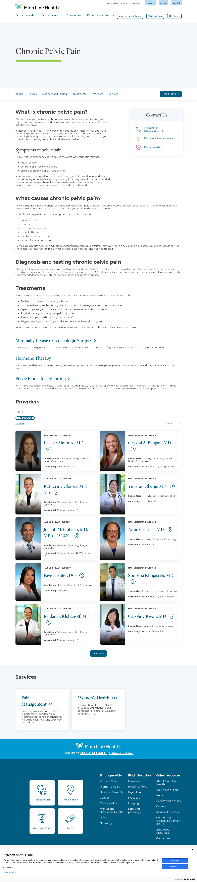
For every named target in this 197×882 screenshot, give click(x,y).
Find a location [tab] (51, 15)
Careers (151, 3)
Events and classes (168, 801)
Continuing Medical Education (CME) (168, 821)
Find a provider (111, 775)
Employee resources (162, 831)
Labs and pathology (134, 810)
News (159, 795)
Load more (98, 653)
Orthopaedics (108, 803)
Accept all (174, 861)
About (19, 94)
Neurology (106, 823)
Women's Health (110, 786)
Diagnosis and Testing (54, 94)
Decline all (175, 866)
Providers (97, 94)
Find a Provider (171, 94)
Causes (33, 94)
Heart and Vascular (112, 792)
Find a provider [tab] (25, 15)
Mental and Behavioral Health (111, 810)
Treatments (79, 94)
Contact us (163, 838)
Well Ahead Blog (167, 790)
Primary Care (108, 781)
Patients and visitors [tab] (100, 15)
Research (137, 3)
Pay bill (176, 3)
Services (113, 94)
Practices (134, 797)
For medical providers (118, 3)
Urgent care (135, 792)
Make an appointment (130, 16)
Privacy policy (9, 872)
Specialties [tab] (74, 15)
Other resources (168, 775)
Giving (163, 3)
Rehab (104, 817)
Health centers (137, 786)
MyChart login (155, 16)
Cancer (104, 797)
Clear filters (20, 423)
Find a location (139, 775)
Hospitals (134, 781)
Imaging (133, 803)
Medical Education (168, 812)
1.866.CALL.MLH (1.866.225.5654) (107, 753)
